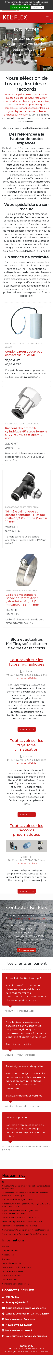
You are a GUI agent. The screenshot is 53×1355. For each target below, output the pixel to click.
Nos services (8, 1255)
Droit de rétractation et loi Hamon (17, 1267)
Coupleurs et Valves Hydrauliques (17, 1199)
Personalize (37, 8)
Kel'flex (5, 1246)
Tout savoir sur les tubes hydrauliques (26, 662)
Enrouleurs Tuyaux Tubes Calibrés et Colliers (22, 1221)
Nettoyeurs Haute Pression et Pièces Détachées (24, 1234)
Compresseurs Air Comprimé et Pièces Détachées (25, 1230)
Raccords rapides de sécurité (21, 94)
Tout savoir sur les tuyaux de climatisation (26, 745)
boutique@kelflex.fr (15, 1302)
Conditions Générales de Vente (16, 1284)
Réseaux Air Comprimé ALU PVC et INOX (20, 1217)
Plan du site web (9, 1279)
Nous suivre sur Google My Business (24, 1336)
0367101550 (10, 1297)
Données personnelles (12, 1271)
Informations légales (11, 1263)
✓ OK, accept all (20, 7)
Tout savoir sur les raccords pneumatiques (26, 830)
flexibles (43, 94)
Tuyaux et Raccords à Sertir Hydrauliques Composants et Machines (20, 1212)
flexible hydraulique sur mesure (28, 918)
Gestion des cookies (11, 1275)
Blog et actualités (10, 1251)
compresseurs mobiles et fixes (21, 108)
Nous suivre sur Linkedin (17, 1330)
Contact (6, 1259)
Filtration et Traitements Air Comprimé (19, 1226)
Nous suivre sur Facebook (18, 1319)
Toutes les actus (26, 729)
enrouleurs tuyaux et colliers (32, 101)
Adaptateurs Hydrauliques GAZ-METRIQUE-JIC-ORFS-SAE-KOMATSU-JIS (26, 1205)
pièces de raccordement (20, 98)
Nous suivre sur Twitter (17, 1325)
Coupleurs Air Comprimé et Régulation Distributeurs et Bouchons (26, 1187)
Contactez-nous (26, 950)
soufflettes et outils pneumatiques (26, 104)
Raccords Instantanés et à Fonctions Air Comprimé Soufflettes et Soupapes (25, 1194)
